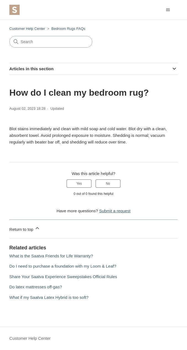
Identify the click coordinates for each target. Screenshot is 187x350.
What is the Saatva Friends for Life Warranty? (51, 256)
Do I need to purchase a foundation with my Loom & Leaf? (62, 266)
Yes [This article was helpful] (79, 184)
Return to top (24, 228)
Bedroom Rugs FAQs (68, 29)
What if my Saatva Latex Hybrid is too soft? (49, 297)
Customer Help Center (27, 29)
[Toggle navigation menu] (168, 10)
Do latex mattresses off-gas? (35, 286)
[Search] (51, 41)
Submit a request (114, 210)
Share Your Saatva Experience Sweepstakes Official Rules (63, 276)
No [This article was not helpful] (108, 184)
